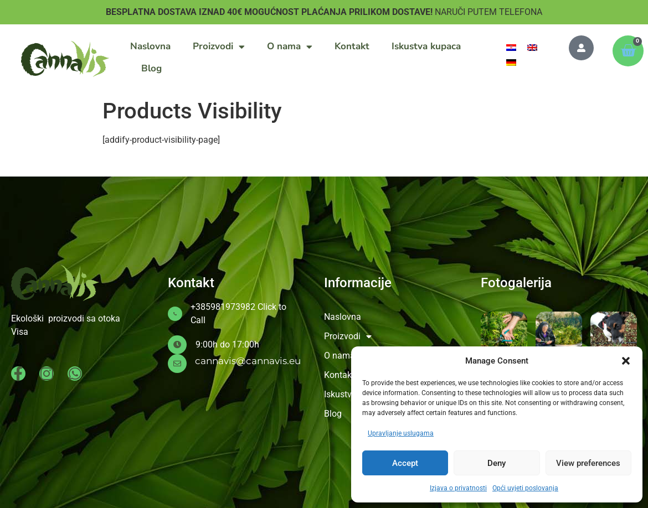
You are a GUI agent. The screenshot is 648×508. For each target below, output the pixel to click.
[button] (625, 360)
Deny (496, 463)
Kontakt (352, 46)
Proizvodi (219, 47)
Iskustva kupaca (426, 46)
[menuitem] (511, 47)
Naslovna (150, 46)
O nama (289, 47)
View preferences (588, 463)
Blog (151, 68)
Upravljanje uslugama (401, 433)
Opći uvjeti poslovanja (525, 488)
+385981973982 (223, 307)
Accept (405, 463)
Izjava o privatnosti (458, 488)
